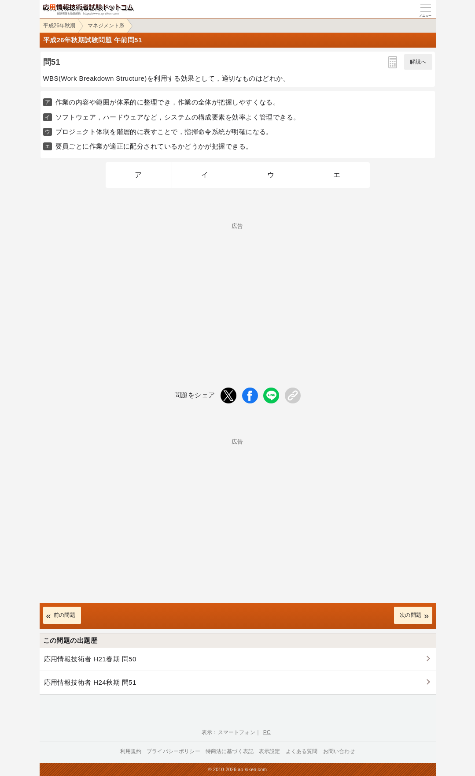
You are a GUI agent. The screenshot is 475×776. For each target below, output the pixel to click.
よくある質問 (302, 751)
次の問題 (411, 615)
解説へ (418, 62)
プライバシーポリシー (173, 751)
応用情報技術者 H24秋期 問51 (90, 682)
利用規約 (131, 751)
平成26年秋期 (59, 25)
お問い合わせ (339, 751)
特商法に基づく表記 (230, 751)
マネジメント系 (106, 25)
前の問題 (65, 615)
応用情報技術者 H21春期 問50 (90, 659)
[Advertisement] (238, 290)
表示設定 (269, 751)
